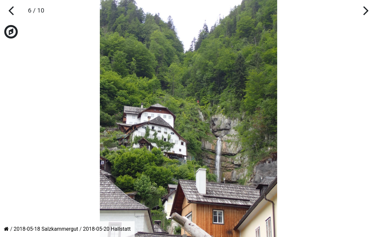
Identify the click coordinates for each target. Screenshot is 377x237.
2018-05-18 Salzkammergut (46, 229)
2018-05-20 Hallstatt (107, 229)
